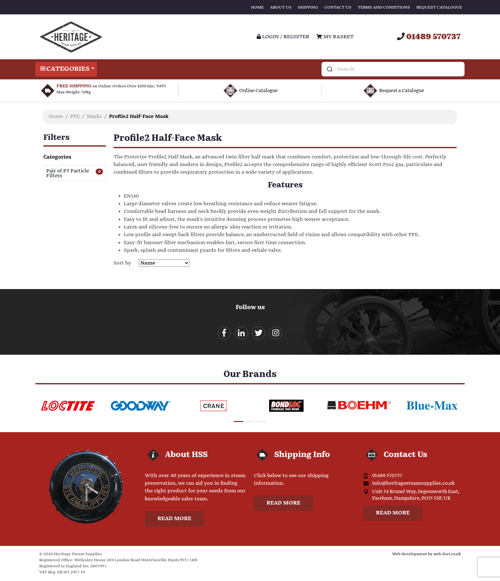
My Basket (334, 37)
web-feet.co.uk (447, 554)
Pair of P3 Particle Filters (67, 173)
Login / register (283, 37)
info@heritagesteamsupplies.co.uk (413, 484)
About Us (280, 7)
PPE (75, 116)
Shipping (308, 7)
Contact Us (337, 7)
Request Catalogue (439, 7)
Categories (66, 69)
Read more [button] (174, 519)
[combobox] (393, 69)
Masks (94, 116)
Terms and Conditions (384, 7)
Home (257, 7)
